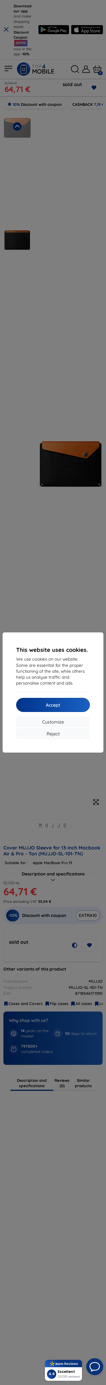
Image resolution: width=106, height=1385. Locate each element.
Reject (53, 734)
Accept (53, 705)
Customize (53, 722)
